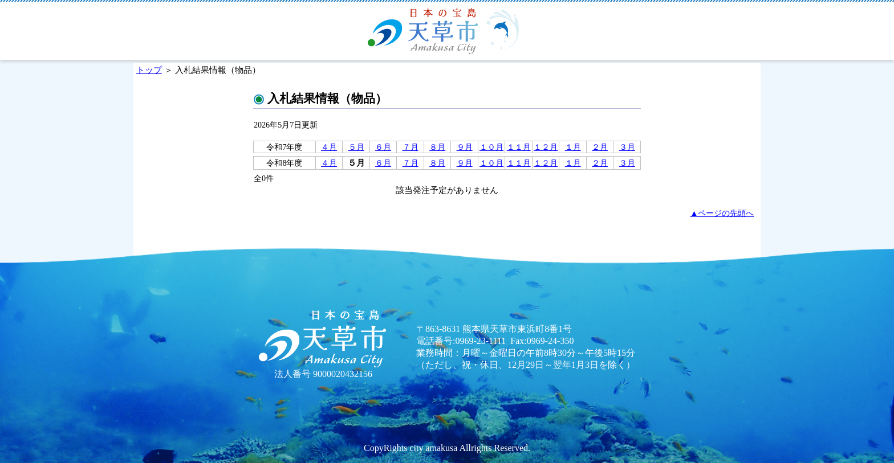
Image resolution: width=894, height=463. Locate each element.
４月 (329, 146)
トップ (149, 70)
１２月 (546, 146)
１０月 (491, 146)
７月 (410, 146)
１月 (573, 146)
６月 (383, 146)
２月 (600, 146)
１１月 (519, 146)
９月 (465, 146)
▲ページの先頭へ (722, 213)
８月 (437, 146)
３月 (627, 146)
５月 (356, 146)
